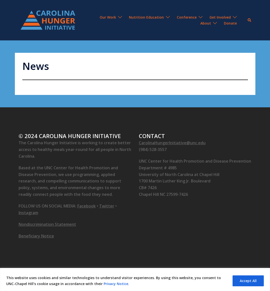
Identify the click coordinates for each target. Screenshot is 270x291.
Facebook (86, 206)
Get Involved (220, 17)
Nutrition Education (146, 17)
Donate (230, 23)
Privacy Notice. (116, 283)
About (205, 23)
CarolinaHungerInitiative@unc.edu (172, 143)
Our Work (108, 17)
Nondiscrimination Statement (47, 224)
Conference (187, 17)
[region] (135, 279)
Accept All (248, 280)
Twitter (106, 206)
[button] (250, 20)
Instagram (28, 212)
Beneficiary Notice (36, 236)
